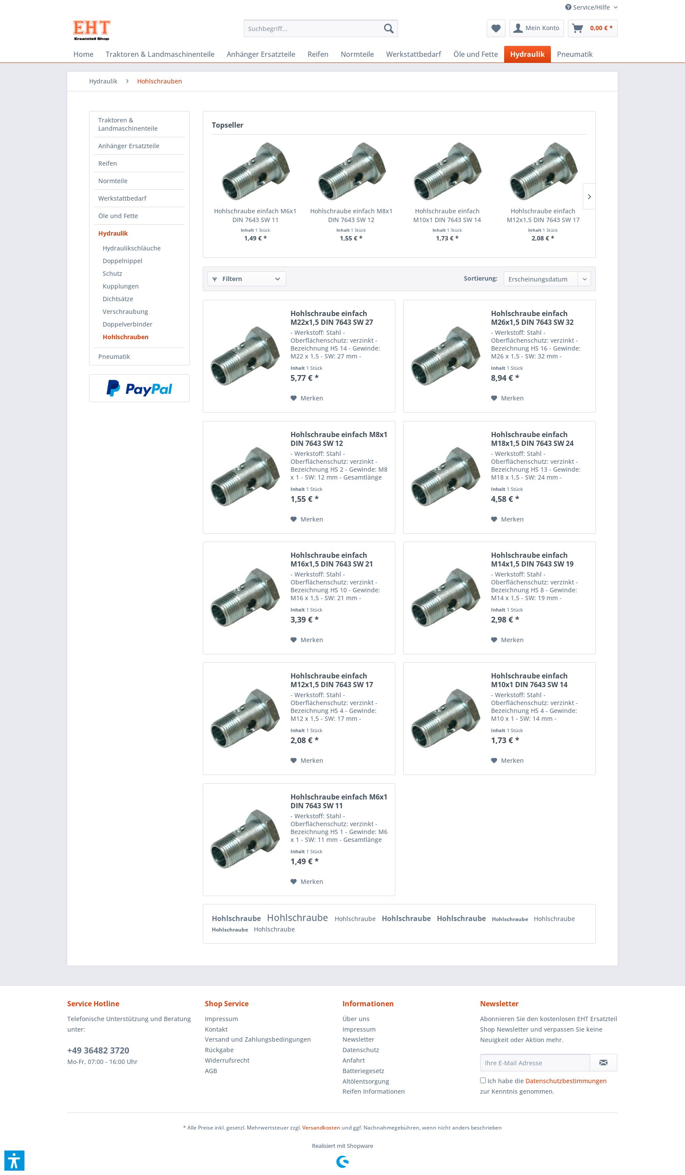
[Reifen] (318, 54)
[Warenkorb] (593, 28)
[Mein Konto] (536, 28)
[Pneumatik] (575, 54)
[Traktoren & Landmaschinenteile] (160, 54)
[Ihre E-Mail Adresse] (535, 1062)
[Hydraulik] (527, 54)
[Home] (83, 54)
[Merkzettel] (496, 28)
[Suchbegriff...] (321, 28)
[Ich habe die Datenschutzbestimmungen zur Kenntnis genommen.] (483, 1080)
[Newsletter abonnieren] (603, 1062)
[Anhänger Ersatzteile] (261, 54)
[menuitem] (588, 7)
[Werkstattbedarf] (413, 54)
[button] (14, 1161)
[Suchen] (389, 28)
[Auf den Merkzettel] (307, 398)
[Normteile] (357, 54)
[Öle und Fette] (475, 54)
